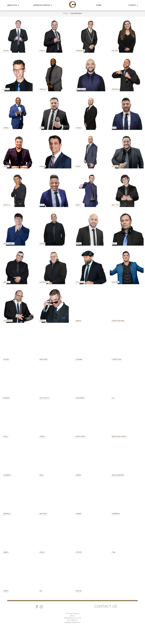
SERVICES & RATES (42, 5)
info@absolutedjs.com (72, 622)
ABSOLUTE (13, 5)
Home (65, 13)
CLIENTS (133, 5)
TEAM (98, 5)
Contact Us (105, 606)
